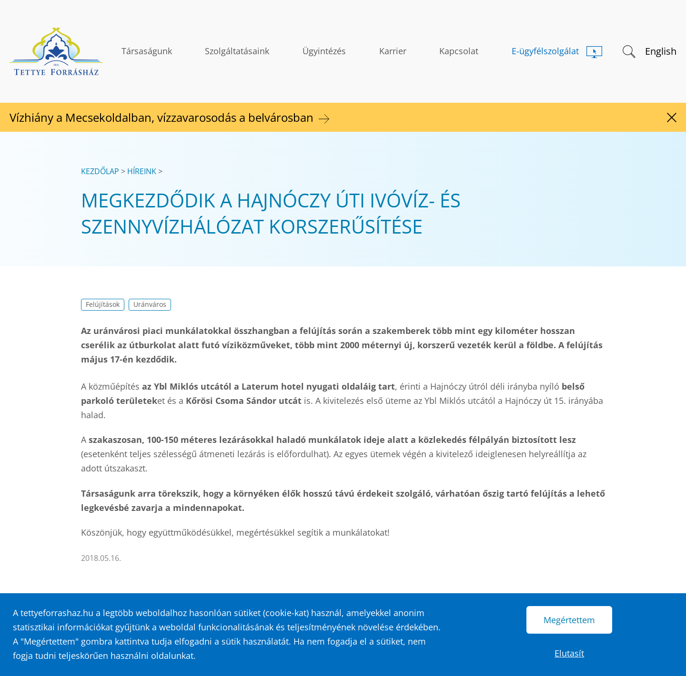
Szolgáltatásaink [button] (237, 51)
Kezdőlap (100, 171)
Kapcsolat (458, 51)
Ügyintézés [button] (324, 51)
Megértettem (569, 620)
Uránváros (149, 304)
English (660, 51)
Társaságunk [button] (146, 51)
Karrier (392, 51)
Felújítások (103, 304)
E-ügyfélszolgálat (545, 51)
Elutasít (569, 653)
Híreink (141, 171)
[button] (628, 50)
